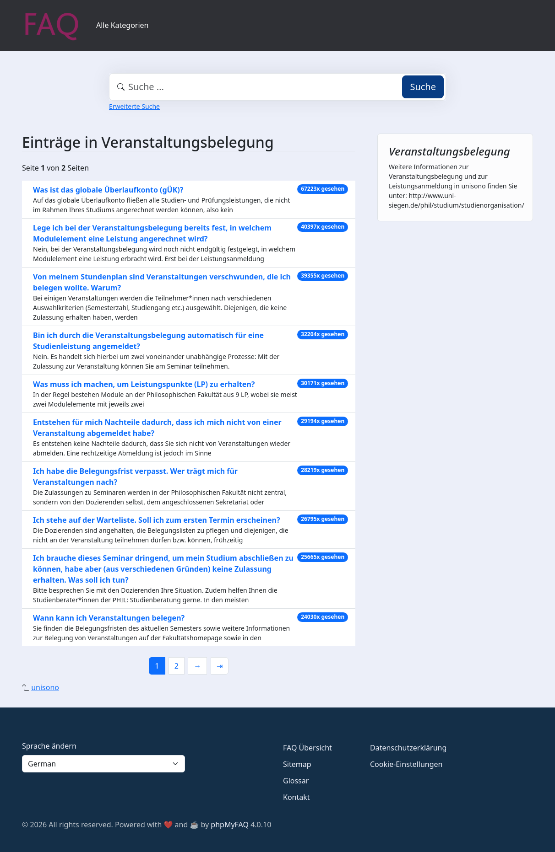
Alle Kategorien (122, 25)
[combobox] (277, 87)
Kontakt (296, 797)
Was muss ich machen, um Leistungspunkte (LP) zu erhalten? (144, 384)
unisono (45, 687)
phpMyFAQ (230, 825)
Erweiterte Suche (134, 106)
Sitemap (297, 764)
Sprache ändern (49, 746)
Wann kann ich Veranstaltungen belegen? (109, 618)
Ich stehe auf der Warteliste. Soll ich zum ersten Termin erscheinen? (156, 520)
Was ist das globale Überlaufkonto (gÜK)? (108, 190)
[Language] (103, 763)
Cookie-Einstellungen (406, 764)
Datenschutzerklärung (408, 748)
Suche (423, 86)
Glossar (296, 781)
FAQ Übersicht (307, 748)
